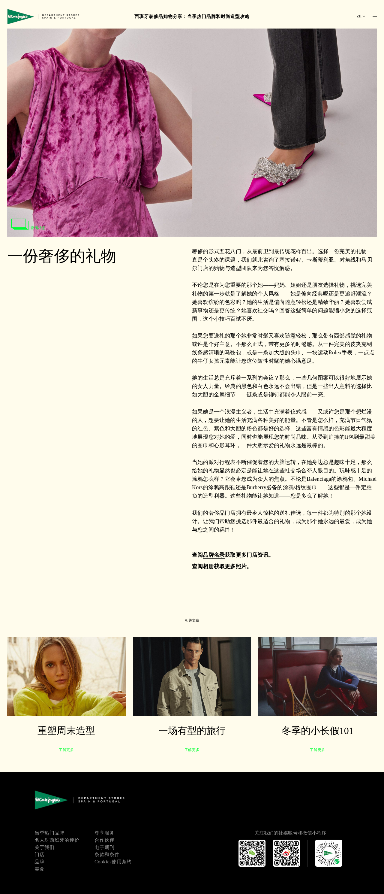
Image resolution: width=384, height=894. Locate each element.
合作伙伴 (104, 840)
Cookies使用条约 (113, 861)
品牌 (39, 861)
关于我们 (44, 847)
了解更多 (66, 750)
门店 (39, 854)
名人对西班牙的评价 (57, 840)
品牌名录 (214, 555)
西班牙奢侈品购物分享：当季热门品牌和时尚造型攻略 (192, 16)
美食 (39, 868)
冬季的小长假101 (318, 730)
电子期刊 (104, 847)
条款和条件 (106, 854)
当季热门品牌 (49, 832)
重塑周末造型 (66, 730)
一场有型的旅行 (192, 730)
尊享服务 (104, 832)
